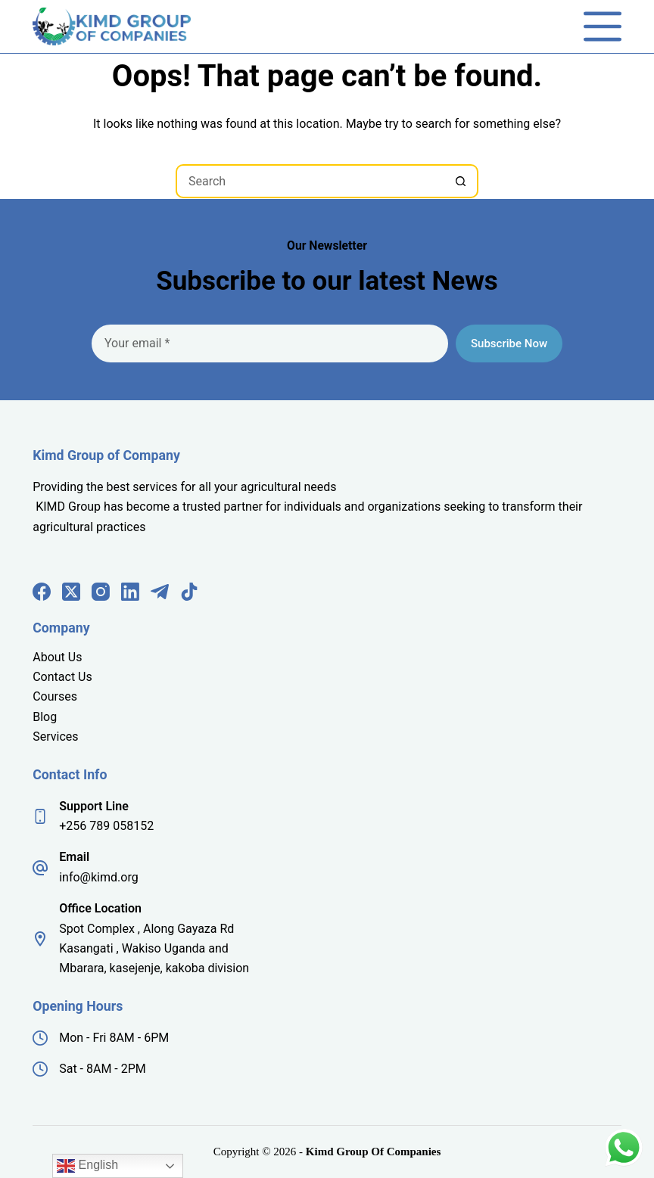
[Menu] (602, 26)
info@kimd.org (98, 877)
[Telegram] (160, 592)
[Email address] (270, 343)
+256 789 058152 (106, 826)
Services (55, 736)
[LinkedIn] (130, 592)
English (87, 1166)
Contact (55, 677)
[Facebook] (42, 592)
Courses (55, 696)
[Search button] (461, 181)
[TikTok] (189, 592)
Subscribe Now (509, 343)
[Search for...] (310, 181)
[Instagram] (101, 592)
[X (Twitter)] (71, 592)
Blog (45, 717)
